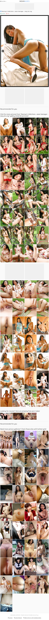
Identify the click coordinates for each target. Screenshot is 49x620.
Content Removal (18, 618)
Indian (24, 1)
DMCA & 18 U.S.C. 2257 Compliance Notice (32, 618)
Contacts (10, 618)
